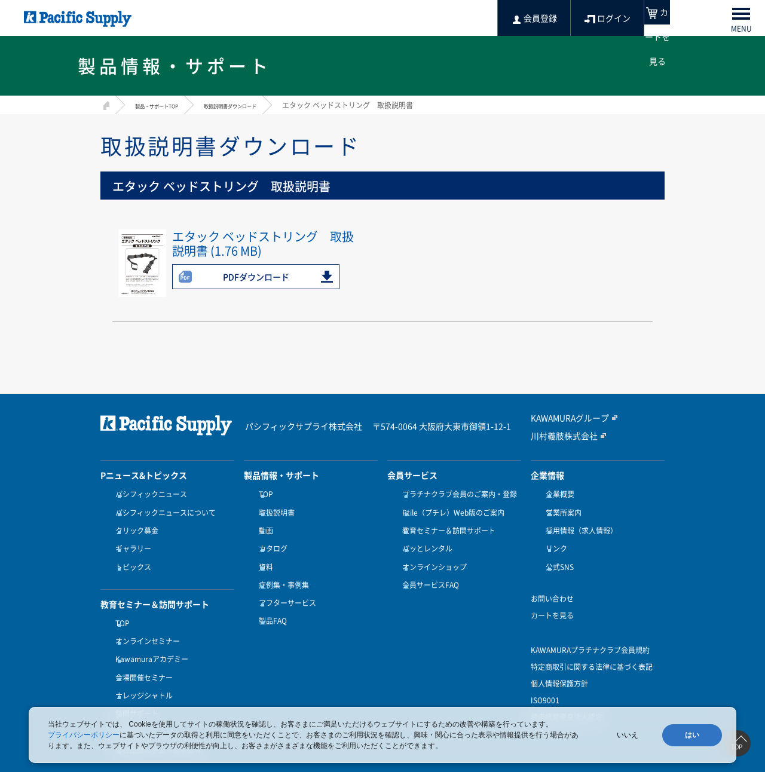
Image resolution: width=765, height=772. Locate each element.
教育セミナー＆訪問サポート (445, 523)
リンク (553, 538)
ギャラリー (130, 538)
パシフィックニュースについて (162, 509)
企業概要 (557, 494)
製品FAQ (270, 596)
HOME (104, 103)
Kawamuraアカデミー (148, 634)
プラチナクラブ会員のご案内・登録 (456, 494)
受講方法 (126, 693)
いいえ (627, 735)
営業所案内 (561, 509)
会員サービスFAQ (427, 567)
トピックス (130, 552)
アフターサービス (284, 582)
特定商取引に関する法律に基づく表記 (592, 649)
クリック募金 (133, 523)
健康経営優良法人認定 (566, 699)
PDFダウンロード (256, 277)
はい (692, 735)
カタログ (270, 538)
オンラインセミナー (144, 620)
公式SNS (557, 552)
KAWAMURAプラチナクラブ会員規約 (590, 632)
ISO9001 (545, 682)
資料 (263, 552)
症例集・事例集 (281, 567)
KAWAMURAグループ (565, 418)
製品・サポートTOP (167, 105)
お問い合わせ (552, 580)
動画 (263, 523)
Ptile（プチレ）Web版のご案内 (450, 509)
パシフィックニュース (148, 494)
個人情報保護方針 (559, 665)
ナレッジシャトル (141, 663)
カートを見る (552, 597)
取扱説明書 (274, 509)
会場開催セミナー (141, 649)
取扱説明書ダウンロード (264, 105)
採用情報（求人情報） (578, 523)
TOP (119, 605)
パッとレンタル (424, 538)
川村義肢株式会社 (559, 435)
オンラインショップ (431, 552)
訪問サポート (133, 678)
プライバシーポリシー (84, 735)
